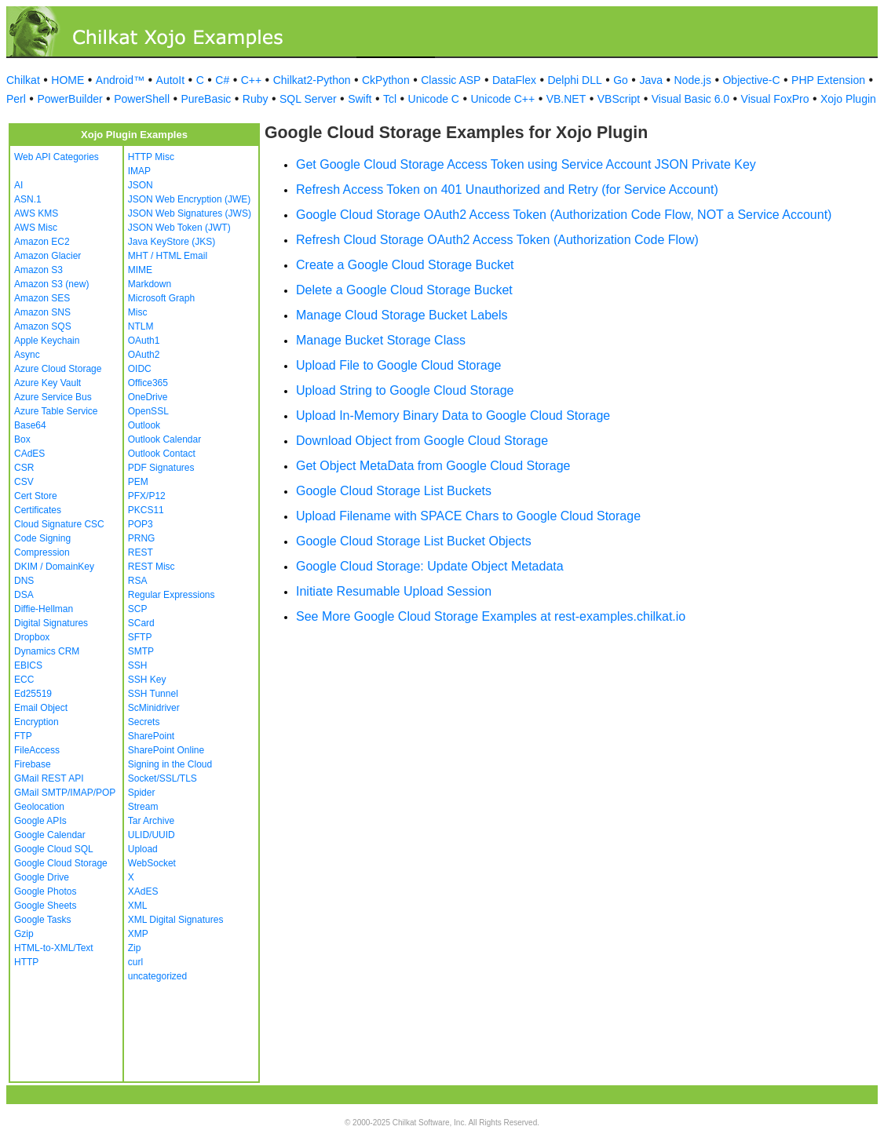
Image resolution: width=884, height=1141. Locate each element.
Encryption (36, 721)
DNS (24, 580)
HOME (67, 80)
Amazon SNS (42, 312)
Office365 (148, 382)
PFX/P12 (147, 495)
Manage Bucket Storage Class (381, 340)
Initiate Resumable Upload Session (393, 591)
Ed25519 (33, 693)
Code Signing (42, 538)
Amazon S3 (38, 269)
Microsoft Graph (161, 298)
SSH (138, 665)
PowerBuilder (69, 99)
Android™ (120, 80)
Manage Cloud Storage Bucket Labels (402, 315)
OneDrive (148, 397)
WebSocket (152, 863)
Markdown (149, 284)
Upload (143, 849)
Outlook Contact (161, 453)
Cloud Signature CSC (59, 524)
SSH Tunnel (153, 693)
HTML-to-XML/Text (53, 947)
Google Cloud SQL (53, 849)
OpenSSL (148, 411)
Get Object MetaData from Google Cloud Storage (433, 465)
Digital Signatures (51, 623)
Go (620, 80)
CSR (24, 467)
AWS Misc (35, 227)
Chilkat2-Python (312, 80)
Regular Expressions (171, 594)
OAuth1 (144, 340)
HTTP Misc (151, 156)
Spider (141, 792)
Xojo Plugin (848, 99)
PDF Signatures (161, 467)
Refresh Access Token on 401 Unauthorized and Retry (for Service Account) (507, 189)
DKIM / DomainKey (54, 566)
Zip (134, 947)
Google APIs (40, 820)
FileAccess (37, 750)
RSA (138, 580)
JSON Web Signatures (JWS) (189, 213)
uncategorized (157, 976)
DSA (24, 594)
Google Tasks (42, 919)
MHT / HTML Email (167, 255)
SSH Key (147, 679)
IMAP (139, 171)
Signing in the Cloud (170, 764)
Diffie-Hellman (43, 608)
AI (18, 185)
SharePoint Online (166, 750)
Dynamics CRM (46, 651)
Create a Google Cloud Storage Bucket (405, 265)
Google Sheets (45, 905)
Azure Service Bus (53, 397)
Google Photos (45, 891)
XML (138, 905)
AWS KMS (36, 213)
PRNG (141, 538)
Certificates (37, 510)
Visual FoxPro (775, 99)
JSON (140, 185)
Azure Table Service (56, 411)
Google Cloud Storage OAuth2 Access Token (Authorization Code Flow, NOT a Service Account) (563, 214)
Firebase (32, 764)
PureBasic (206, 99)
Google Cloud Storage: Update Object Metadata (430, 566)
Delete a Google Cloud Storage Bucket (404, 290)
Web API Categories (56, 156)
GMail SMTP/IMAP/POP (64, 792)
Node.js (692, 80)
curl (135, 962)
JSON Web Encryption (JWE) (189, 199)
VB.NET (566, 99)
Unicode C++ (502, 99)
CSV (24, 481)
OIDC (140, 368)
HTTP (26, 962)
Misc (138, 312)
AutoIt (170, 80)
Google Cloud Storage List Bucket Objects (413, 541)
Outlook (144, 425)
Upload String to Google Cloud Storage (405, 390)
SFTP (140, 637)
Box (22, 439)
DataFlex (514, 80)
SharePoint (151, 736)
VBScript (618, 99)
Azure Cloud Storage (57, 368)
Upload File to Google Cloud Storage (399, 365)
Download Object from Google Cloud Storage (422, 440)
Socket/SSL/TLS (162, 778)
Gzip (24, 933)
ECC (24, 679)
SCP (138, 608)
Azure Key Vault (47, 382)
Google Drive (41, 877)
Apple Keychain (46, 340)
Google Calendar (50, 834)
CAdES (29, 453)
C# (222, 80)
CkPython (386, 80)
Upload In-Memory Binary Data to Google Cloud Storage (453, 415)
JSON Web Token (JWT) (179, 227)
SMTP (141, 651)
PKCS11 (146, 510)
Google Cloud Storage (61, 863)
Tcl (389, 99)
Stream (143, 806)
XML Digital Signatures (176, 919)
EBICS (28, 665)
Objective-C (751, 80)
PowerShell (142, 99)
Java (651, 80)
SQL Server (308, 99)
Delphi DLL (574, 80)
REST (140, 552)
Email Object (41, 707)
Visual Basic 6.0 (690, 99)
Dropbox (31, 637)
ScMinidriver (154, 707)
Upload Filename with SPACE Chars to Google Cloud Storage (468, 516)
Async (27, 354)
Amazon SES (42, 298)
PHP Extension (828, 80)
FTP (23, 736)
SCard (141, 623)
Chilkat (23, 80)
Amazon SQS (42, 326)
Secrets (144, 721)
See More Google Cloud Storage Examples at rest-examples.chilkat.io (490, 616)
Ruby (255, 99)
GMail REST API (48, 778)
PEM (138, 481)
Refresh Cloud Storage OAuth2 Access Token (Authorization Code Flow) (497, 239)
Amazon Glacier (47, 255)
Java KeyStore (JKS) (171, 241)
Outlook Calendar (164, 439)
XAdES (143, 891)
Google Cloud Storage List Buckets (393, 491)
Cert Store (35, 495)
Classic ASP (450, 80)
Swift (359, 99)
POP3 (140, 524)
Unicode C (433, 99)
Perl (16, 99)
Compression (42, 552)
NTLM (141, 326)
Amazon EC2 (42, 241)
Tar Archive (151, 820)
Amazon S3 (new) (51, 284)
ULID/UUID (151, 834)
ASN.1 (28, 199)
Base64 (30, 425)
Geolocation (39, 806)
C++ (251, 80)
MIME (140, 269)
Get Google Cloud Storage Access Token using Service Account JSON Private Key (526, 164)
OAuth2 (144, 354)
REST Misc (151, 566)
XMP (138, 933)
